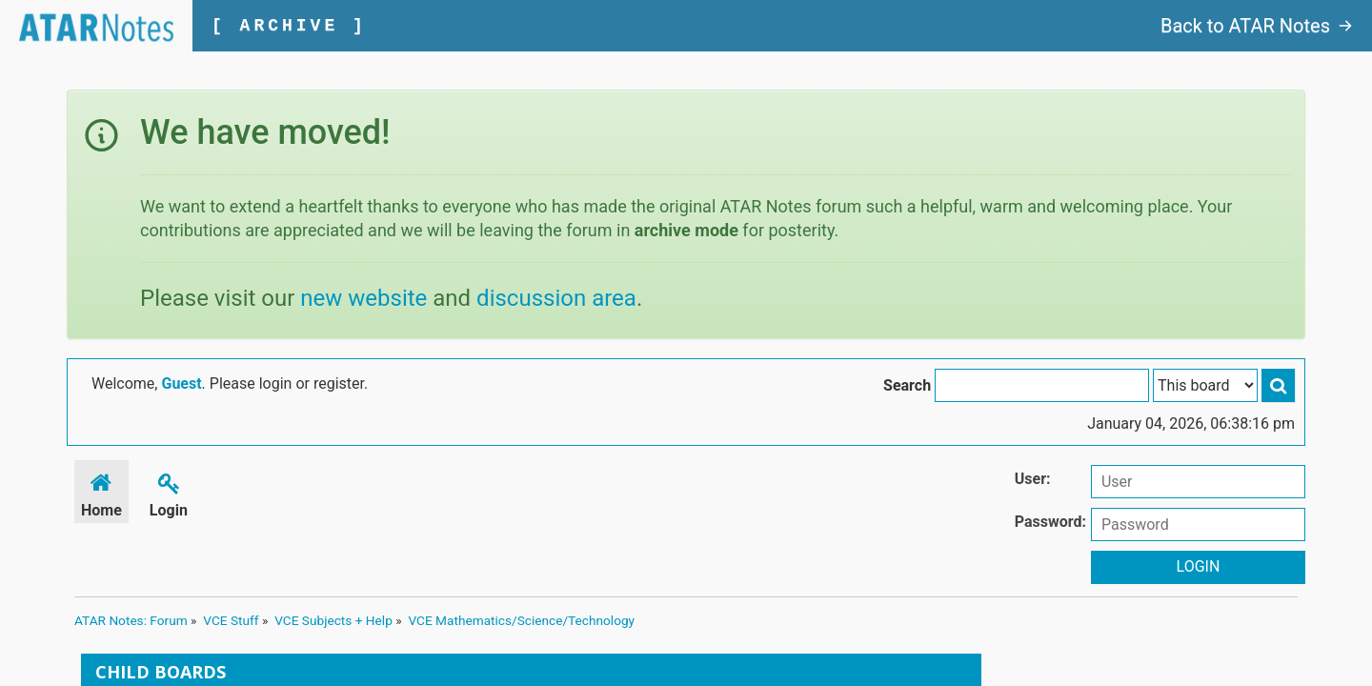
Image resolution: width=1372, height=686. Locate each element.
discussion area (556, 298)
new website (363, 298)
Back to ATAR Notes (1256, 25)
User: (1033, 479)
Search (907, 385)
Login (169, 492)
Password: (1050, 522)
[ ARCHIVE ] (289, 25)
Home (101, 492)
